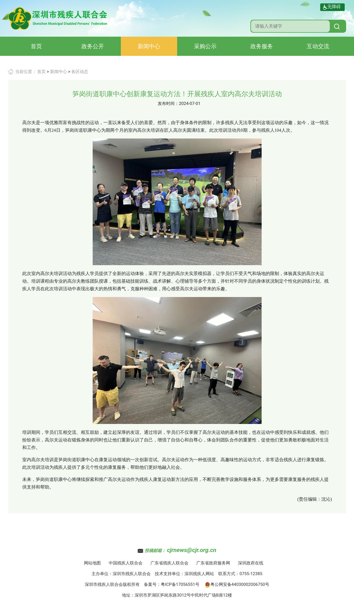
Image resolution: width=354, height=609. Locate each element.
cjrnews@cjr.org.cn (191, 550)
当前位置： (25, 71)
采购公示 (205, 46)
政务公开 (92, 46)
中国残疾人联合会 (126, 563)
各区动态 (79, 71)
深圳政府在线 (250, 563)
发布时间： (168, 103)
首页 (36, 46)
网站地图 (92, 563)
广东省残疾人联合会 (169, 563)
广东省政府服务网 (213, 563)
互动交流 (318, 46)
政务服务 (261, 46)
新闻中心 (149, 46)
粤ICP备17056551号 (180, 584)
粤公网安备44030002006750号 (237, 584)
